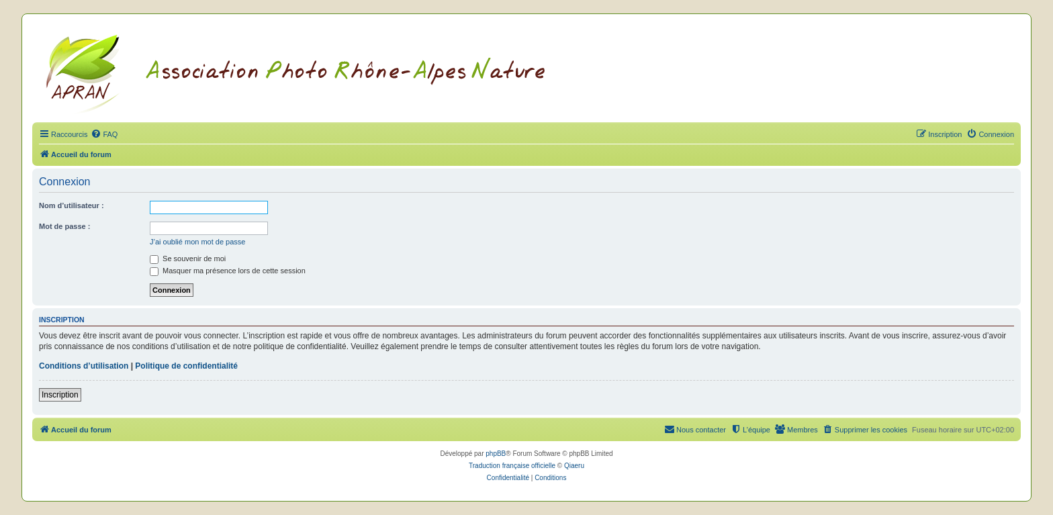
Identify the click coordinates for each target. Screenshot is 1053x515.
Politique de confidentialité (186, 366)
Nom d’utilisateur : (71, 205)
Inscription (60, 395)
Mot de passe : (64, 226)
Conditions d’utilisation (83, 366)
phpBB (496, 453)
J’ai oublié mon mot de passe (197, 242)
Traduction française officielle (512, 465)
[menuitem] (104, 134)
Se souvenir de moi (188, 258)
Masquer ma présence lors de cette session (228, 271)
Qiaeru (574, 465)
